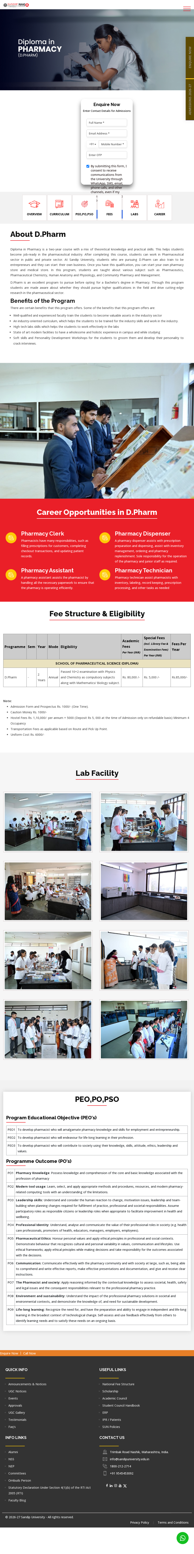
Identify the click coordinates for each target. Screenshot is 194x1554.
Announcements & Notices (27, 1384)
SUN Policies (111, 1427)
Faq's (12, 1427)
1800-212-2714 (120, 1466)
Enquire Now (9, 1353)
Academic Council (114, 1398)
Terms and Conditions (173, 1522)
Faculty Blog (17, 1500)
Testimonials (17, 1420)
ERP (105, 1412)
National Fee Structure (118, 1384)
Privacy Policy (139, 1522)
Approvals (15, 1405)
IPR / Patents (111, 1420)
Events (13, 1398)
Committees (17, 1473)
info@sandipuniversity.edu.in (129, 1459)
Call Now (29, 1353)
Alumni (13, 1452)
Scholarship (110, 1391)
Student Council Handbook (121, 1405)
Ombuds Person (19, 1480)
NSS (11, 1459)
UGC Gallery (16, 1412)
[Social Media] (107, 1485)
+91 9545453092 (121, 1473)
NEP (11, 1466)
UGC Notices (17, 1391)
